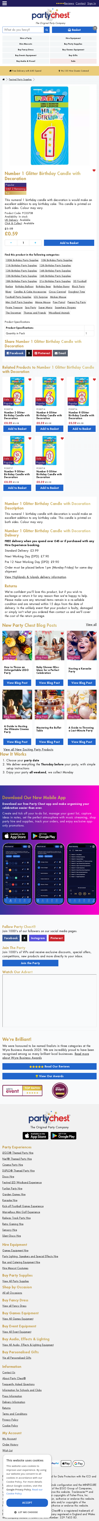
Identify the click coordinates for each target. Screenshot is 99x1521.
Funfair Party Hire (12, 1188)
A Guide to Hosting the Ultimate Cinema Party (16, 729)
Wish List (7, 1450)
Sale (73, 61)
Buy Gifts (73, 55)
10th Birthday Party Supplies (56, 260)
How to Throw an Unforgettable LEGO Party (16, 670)
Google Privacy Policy (18, 1489)
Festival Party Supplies (20, 79)
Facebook (15, 353)
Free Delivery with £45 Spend (25, 70)
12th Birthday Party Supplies (55, 265)
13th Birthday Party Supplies (21, 270)
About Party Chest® (14, 1378)
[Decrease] (11, 243)
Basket (82, 29)
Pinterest (42, 353)
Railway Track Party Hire (16, 1218)
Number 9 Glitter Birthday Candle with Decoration (17, 474)
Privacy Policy (10, 1419)
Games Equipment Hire (15, 1250)
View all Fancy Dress (14, 1306)
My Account (9, 1438)
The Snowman (13, 312)
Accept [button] (27, 1502)
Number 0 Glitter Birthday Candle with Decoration (49, 474)
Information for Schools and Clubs (22, 1390)
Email (60, 353)
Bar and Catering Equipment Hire (21, 1262)
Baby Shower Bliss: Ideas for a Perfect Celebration (47, 670)
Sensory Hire (9, 1230)
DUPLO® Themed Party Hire (18, 1170)
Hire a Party (26, 38)
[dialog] (27, 1486)
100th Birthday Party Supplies (22, 260)
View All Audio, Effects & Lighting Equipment (28, 1345)
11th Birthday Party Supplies (21, 265)
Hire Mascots (25, 44)
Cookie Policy (10, 1425)
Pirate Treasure (14, 307)
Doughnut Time (76, 291)
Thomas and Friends (35, 312)
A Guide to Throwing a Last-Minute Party (81, 729)
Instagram (38, 938)
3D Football (80, 281)
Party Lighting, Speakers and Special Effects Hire (30, 1256)
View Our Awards (50, 1076)
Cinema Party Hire (12, 1165)
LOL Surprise (41, 296)
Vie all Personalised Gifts (16, 1358)
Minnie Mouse (42, 302)
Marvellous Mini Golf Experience (21, 1212)
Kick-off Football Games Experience (23, 1206)
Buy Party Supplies (73, 44)
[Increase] (35, 243)
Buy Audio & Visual (25, 61)
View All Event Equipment (16, 1332)
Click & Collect (13, 223)
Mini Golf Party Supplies (19, 302)
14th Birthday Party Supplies (55, 270)
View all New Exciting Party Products (28, 749)
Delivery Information (13, 1402)
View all (91, 624)
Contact (81, 3)
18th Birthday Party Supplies (21, 281)
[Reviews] (65, 3)
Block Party (78, 286)
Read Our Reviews (49, 1066)
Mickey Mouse (58, 296)
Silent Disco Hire (11, 1236)
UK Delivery (11, 220)
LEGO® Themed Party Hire (17, 1153)
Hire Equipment (73, 38)
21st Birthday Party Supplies (55, 281)
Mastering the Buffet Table (48, 729)
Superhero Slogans (65, 307)
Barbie (9, 286)
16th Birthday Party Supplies (55, 275)
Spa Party (30, 307)
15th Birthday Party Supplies (21, 275)
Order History (10, 1444)
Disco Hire (8, 1176)
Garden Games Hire (14, 1194)
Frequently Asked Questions (18, 1384)
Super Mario (45, 307)
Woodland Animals (59, 312)
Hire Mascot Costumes (15, 1268)
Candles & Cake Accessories (30, 291)
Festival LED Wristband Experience (22, 1182)
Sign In (91, 3)
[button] (27, 1512)
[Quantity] (23, 243)
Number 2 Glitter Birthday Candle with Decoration (17, 415)
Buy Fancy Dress (26, 49)
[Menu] (4, 3)
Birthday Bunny (62, 286)
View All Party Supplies (15, 1281)
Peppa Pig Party (77, 302)
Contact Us (8, 1372)
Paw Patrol (59, 302)
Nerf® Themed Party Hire (17, 1159)
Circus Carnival (57, 291)
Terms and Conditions (14, 1414)
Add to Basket (69, 243)
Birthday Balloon (24, 286)
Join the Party (30, 963)
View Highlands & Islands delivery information (35, 577)
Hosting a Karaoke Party (80, 670)
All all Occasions (12, 1293)
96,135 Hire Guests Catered (74, 70)
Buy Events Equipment (25, 55)
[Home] (3, 79)
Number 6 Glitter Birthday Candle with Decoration (49, 415)
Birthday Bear (43, 286)
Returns (6, 1408)
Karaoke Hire (9, 1200)
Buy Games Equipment (73, 49)
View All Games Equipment (17, 1319)
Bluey (8, 291)
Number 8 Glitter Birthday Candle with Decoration (81, 415)
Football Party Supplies (18, 296)
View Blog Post (17, 683)
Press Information (12, 1396)
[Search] (47, 30)
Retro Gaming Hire (13, 1224)
